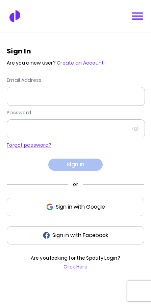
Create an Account (80, 63)
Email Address (24, 80)
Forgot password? (29, 145)
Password (19, 112)
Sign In (75, 164)
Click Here (75, 266)
